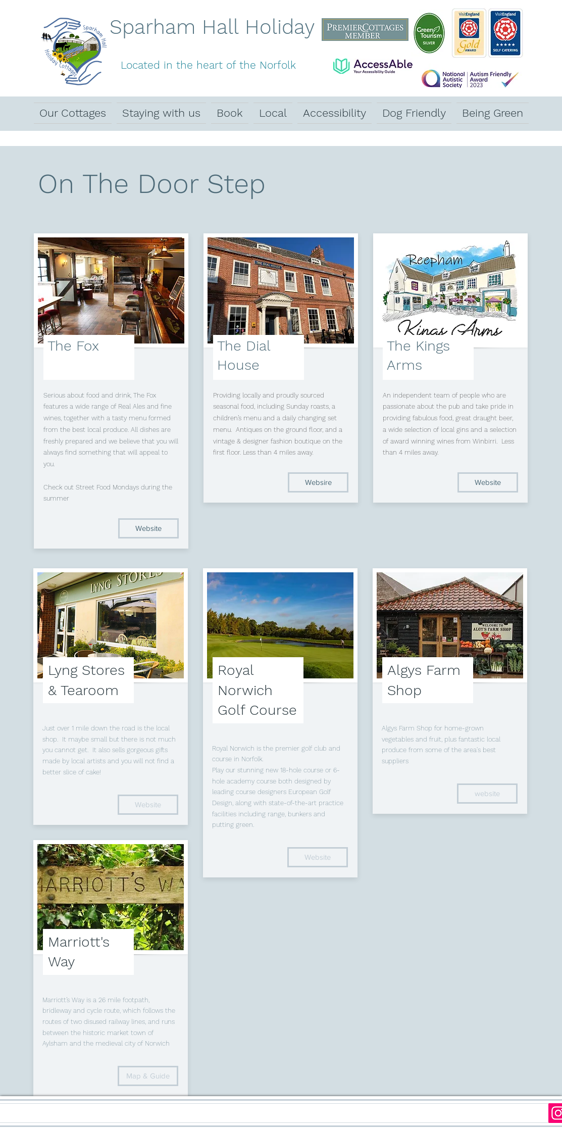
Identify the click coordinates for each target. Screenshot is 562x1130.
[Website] (148, 528)
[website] (487, 793)
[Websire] (318, 482)
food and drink (108, 395)
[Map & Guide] (148, 1076)
